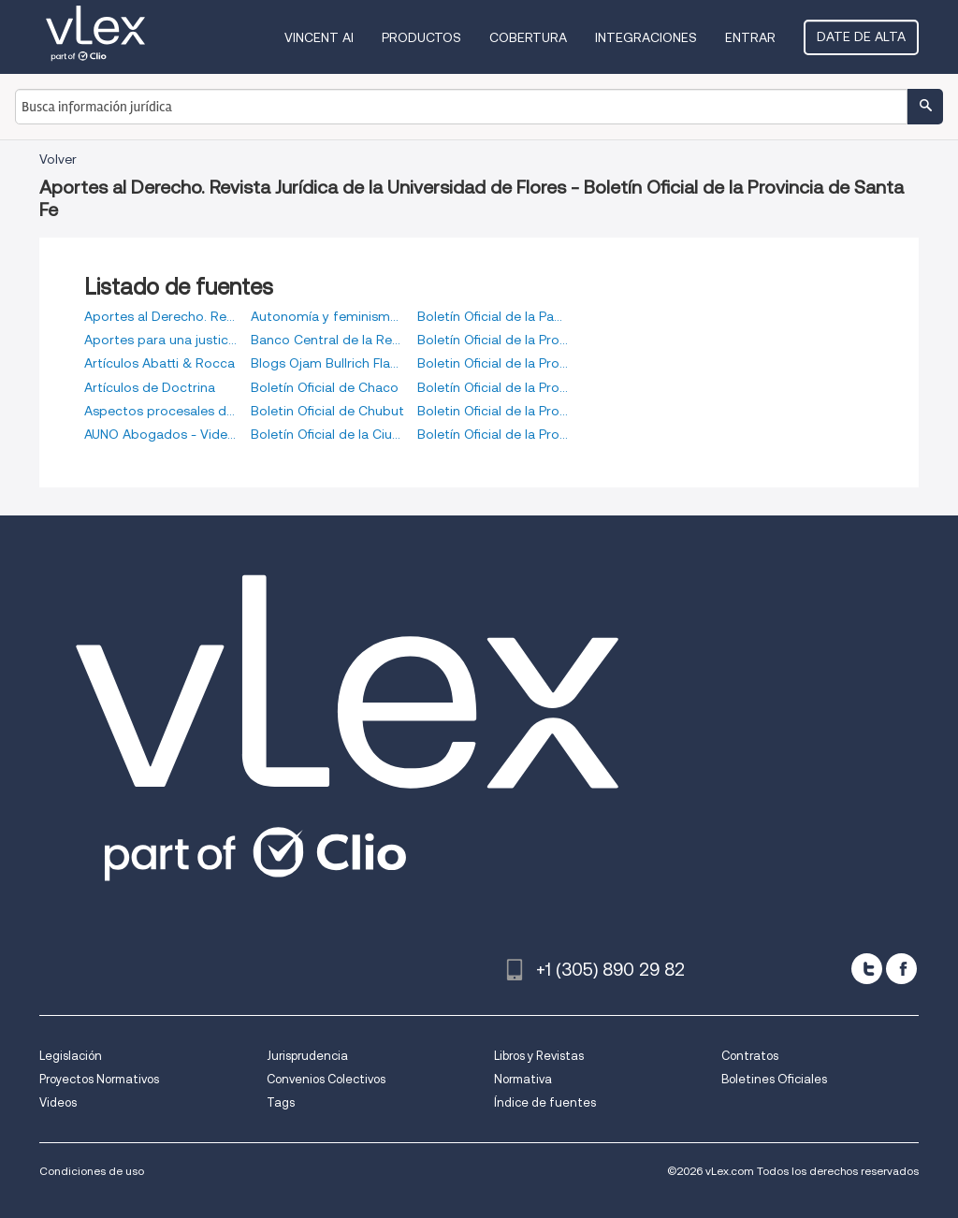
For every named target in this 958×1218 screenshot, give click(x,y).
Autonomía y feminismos (327, 316)
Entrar (750, 37)
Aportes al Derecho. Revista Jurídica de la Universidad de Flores (161, 316)
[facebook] (901, 968)
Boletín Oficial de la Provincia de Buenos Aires (494, 339)
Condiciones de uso (91, 1171)
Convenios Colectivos (326, 1079)
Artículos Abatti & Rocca (159, 362)
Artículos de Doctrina (149, 387)
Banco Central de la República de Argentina (327, 339)
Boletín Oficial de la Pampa (494, 316)
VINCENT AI (319, 37)
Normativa (523, 1079)
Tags (281, 1102)
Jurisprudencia (307, 1056)
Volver (58, 159)
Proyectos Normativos (99, 1079)
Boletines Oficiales (774, 1079)
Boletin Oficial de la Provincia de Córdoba (494, 362)
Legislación (70, 1056)
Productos (421, 37)
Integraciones (646, 37)
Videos (58, 1102)
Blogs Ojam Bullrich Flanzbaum (327, 362)
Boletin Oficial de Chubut (327, 410)
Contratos (749, 1056)
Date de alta (861, 36)
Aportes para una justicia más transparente (161, 339)
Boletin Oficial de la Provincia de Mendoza (494, 410)
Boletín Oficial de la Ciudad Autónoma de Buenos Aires (327, 434)
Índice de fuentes (545, 1102)
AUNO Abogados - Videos (161, 434)
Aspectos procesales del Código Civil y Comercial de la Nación (161, 410)
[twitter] (866, 968)
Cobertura (528, 37)
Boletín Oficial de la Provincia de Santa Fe (494, 434)
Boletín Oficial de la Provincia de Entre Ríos (494, 387)
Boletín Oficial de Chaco (325, 387)
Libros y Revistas (539, 1056)
